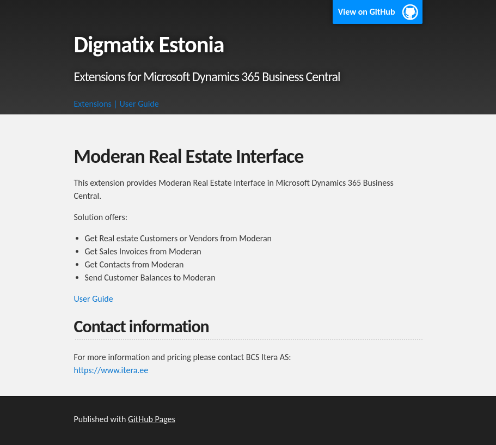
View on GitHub (366, 12)
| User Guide (136, 104)
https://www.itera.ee (111, 370)
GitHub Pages (151, 419)
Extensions (93, 104)
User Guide (93, 299)
